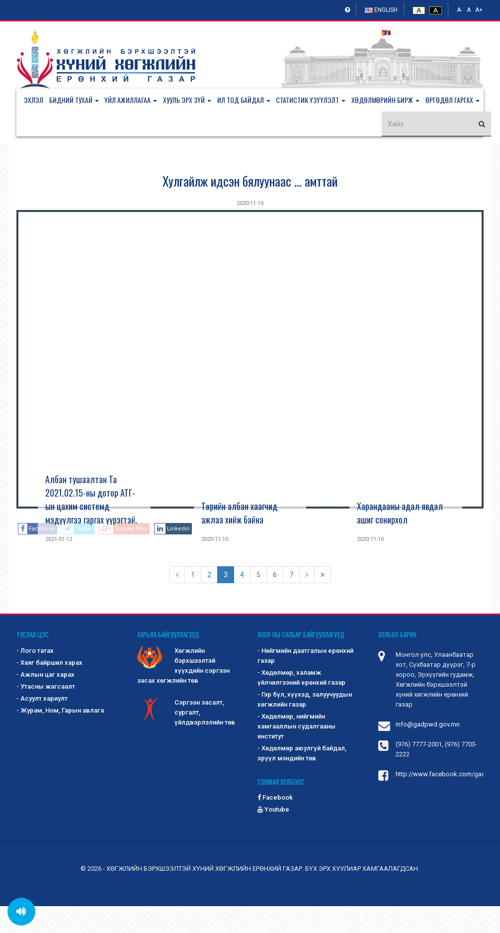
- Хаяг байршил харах (49, 689)
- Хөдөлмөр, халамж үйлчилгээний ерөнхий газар (301, 704)
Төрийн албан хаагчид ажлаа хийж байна (239, 539)
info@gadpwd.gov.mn (428, 751)
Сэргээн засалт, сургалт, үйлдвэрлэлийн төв (186, 739)
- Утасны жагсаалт (45, 713)
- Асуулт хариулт (42, 725)
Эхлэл (33, 101)
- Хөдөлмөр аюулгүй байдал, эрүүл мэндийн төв (301, 780)
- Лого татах (35, 677)
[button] (79, 101)
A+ (479, 9)
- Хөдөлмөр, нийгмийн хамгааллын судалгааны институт (296, 753)
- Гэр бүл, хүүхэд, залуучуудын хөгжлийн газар (304, 726)
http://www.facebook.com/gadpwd (447, 801)
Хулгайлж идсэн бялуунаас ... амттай (250, 207)
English (381, 9)
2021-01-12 (58, 566)
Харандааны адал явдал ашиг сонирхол (400, 539)
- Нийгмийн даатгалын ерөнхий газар (305, 682)
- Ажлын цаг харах (45, 701)
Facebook (275, 824)
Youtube (273, 836)
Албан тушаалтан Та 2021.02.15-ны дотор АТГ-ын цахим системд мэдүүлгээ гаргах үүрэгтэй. (91, 526)
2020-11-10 (250, 230)
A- (459, 9)
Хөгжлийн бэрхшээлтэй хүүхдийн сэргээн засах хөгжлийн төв (183, 692)
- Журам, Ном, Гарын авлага (60, 737)
